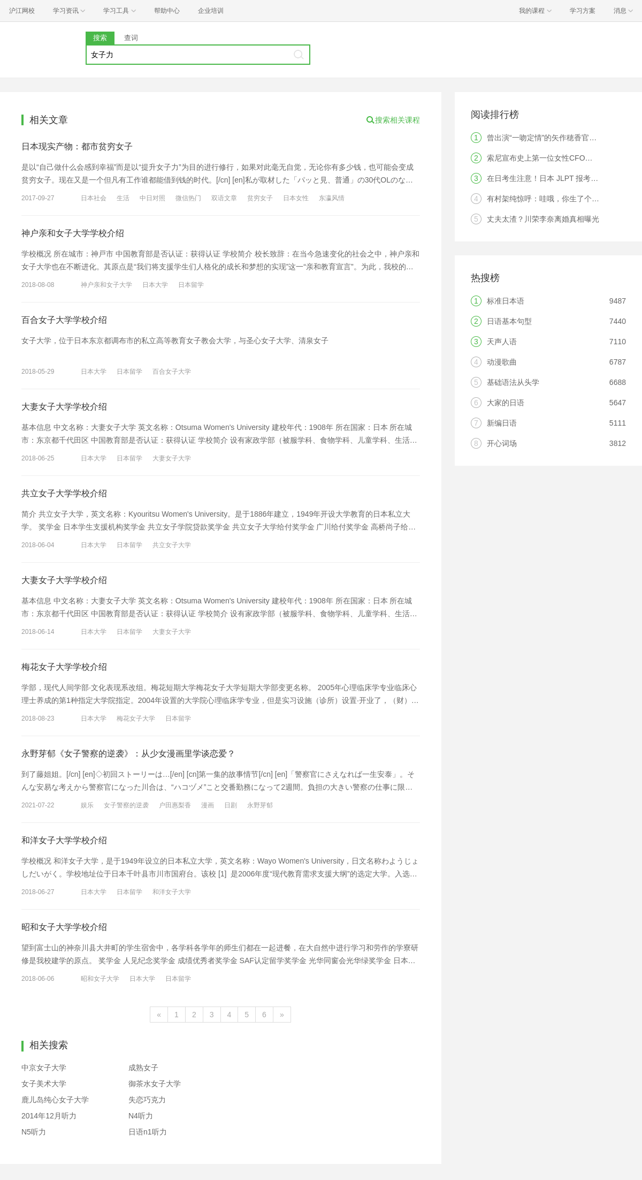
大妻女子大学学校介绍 (64, 406)
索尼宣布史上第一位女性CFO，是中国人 (555, 158)
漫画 (207, 805)
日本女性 (296, 198)
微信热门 (188, 198)
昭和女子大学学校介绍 (64, 927)
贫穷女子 (260, 198)
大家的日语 (505, 402)
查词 (131, 38)
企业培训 (211, 10)
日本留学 (191, 285)
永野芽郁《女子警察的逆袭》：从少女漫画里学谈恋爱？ (128, 753)
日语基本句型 (509, 321)
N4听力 (140, 1115)
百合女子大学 (171, 371)
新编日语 (502, 423)
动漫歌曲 (502, 362)
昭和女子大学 (100, 978)
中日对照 (152, 198)
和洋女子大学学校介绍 (64, 840)
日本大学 (155, 285)
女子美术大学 (43, 1083)
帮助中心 (167, 10)
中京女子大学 (43, 1067)
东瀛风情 (332, 198)
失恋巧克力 (147, 1099)
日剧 (230, 805)
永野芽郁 (260, 805)
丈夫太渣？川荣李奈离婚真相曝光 (543, 219)
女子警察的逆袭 (126, 805)
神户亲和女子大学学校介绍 (72, 233)
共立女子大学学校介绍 (64, 493)
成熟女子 (143, 1067)
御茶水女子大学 (154, 1083)
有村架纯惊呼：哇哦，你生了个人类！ (550, 198)
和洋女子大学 (171, 892)
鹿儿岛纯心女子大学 (55, 1099)
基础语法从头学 (513, 382)
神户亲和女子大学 (106, 285)
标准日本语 (505, 301)
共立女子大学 (171, 545)
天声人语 (502, 341)
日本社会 (93, 198)
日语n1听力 (147, 1132)
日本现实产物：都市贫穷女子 (77, 146)
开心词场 (502, 443)
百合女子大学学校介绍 (64, 319)
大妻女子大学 (171, 458)
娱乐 (87, 805)
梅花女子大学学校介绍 (64, 666)
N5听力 (33, 1132)
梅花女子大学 (136, 718)
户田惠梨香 (175, 805)
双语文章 (224, 198)
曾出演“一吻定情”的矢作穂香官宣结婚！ (553, 137)
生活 (123, 198)
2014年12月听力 (49, 1115)
